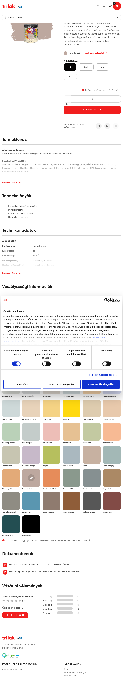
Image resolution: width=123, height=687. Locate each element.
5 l (102, 67)
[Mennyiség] (92, 99)
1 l (70, 67)
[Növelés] (117, 99)
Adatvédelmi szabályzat (75, 672)
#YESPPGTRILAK (71, 676)
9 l (70, 76)
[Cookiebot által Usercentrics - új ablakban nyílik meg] (106, 300)
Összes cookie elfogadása (101, 384)
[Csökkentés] (67, 99)
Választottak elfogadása (61, 384)
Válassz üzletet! (61, 17)
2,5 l (86, 67)
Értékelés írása (15, 615)
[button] (98, 6)
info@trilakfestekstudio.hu (14, 669)
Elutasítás (22, 384)
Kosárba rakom (92, 110)
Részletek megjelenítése (101, 375)
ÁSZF (66, 669)
